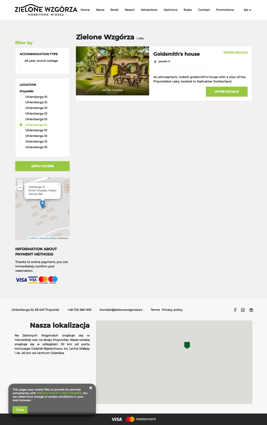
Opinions (170, 10)
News (100, 10)
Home (85, 10)
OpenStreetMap (48, 238)
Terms (155, 310)
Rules (188, 10)
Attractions (149, 10)
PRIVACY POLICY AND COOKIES (59, 393)
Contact (204, 10)
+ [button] (20, 182)
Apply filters (42, 166)
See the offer (36, 194)
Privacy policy (172, 310)
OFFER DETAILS (235, 52)
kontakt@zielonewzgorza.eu (121, 310)
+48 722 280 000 (79, 310)
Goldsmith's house (176, 54)
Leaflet (32, 238)
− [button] (20, 187)
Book (114, 10)
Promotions (225, 10)
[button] (39, 54)
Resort (130, 10)
